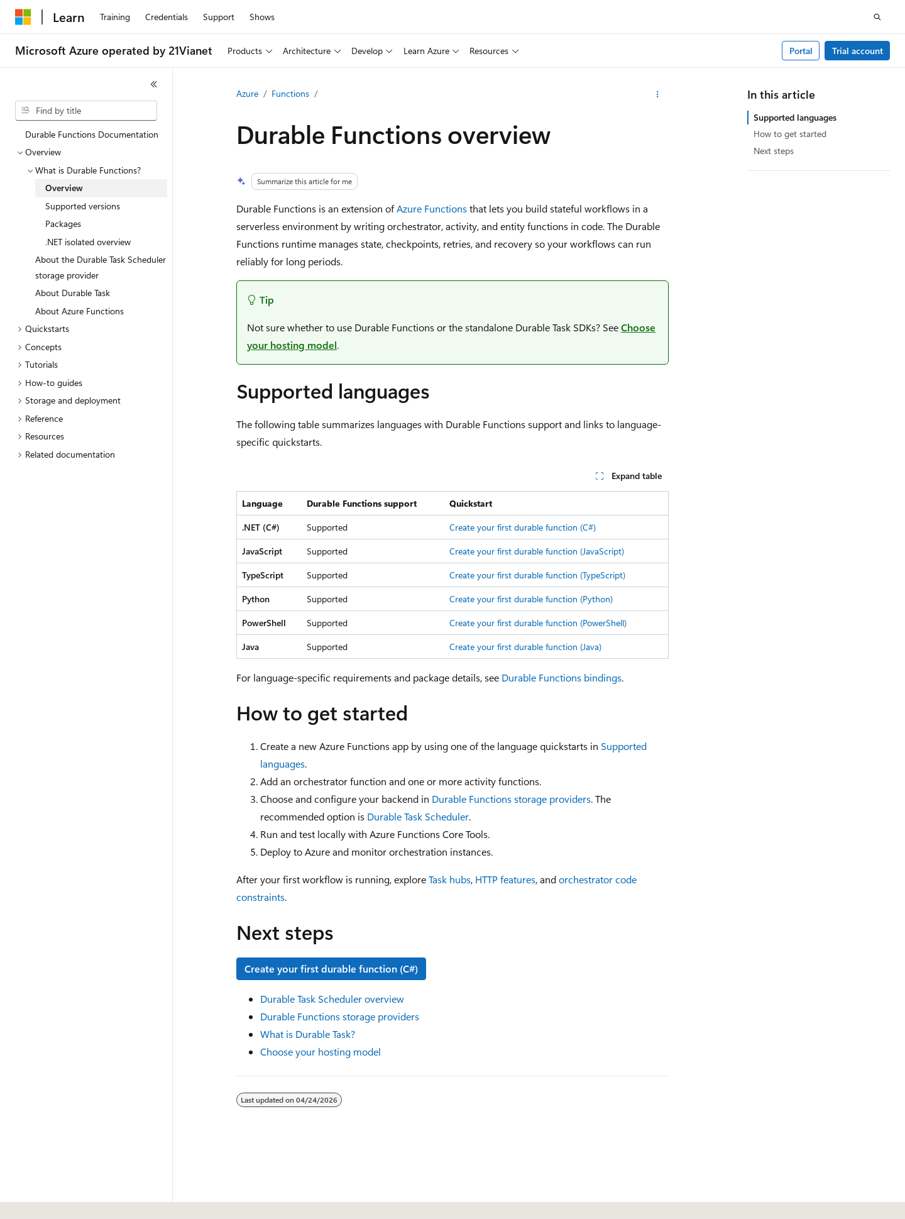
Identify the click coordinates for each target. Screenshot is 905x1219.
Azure (247, 93)
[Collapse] (154, 84)
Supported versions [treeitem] (82, 206)
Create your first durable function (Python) (531, 599)
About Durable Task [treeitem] (72, 293)
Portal (801, 51)
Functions (290, 93)
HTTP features (505, 879)
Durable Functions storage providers (511, 798)
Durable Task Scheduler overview (332, 998)
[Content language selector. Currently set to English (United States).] (72, 1198)
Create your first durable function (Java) (525, 647)
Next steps (774, 151)
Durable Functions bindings (562, 677)
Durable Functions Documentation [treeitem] (91, 134)
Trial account (857, 51)
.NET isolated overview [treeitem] (88, 242)
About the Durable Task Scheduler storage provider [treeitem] (100, 267)
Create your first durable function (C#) (522, 527)
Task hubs (450, 879)
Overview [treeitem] (64, 188)
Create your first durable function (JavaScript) (536, 551)
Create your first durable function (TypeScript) (537, 575)
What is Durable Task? (307, 1033)
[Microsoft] (23, 17)
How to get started (790, 134)
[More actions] (658, 94)
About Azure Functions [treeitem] (79, 311)
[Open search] (877, 17)
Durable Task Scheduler (418, 816)
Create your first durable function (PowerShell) (538, 623)
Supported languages (795, 117)
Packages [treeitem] (63, 223)
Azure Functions (432, 208)
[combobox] (86, 111)
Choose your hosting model (320, 1051)
